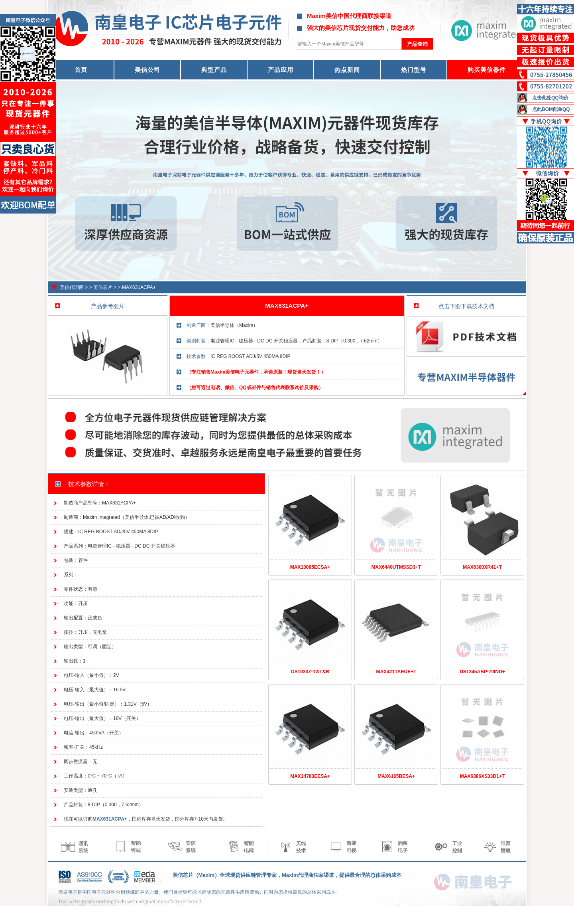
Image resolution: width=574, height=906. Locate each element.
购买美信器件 (487, 69)
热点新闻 (347, 69)
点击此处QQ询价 (550, 98)
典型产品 (214, 69)
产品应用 (280, 69)
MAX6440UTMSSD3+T (396, 567)
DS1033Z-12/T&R (310, 672)
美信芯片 (102, 287)
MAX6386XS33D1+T (482, 776)
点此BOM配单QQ (551, 109)
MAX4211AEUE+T (396, 672)
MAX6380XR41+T (482, 567)
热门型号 (414, 69)
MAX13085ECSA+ (310, 567)
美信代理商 (72, 287)
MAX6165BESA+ (396, 776)
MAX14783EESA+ (310, 776)
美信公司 (147, 69)
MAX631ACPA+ (139, 287)
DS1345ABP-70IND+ (482, 672)
